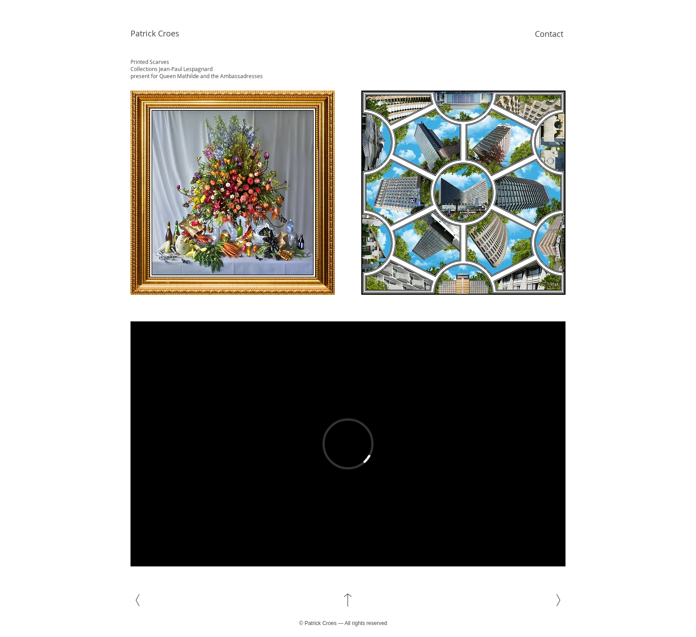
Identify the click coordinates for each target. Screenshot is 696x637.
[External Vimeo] (348, 443)
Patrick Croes (154, 33)
